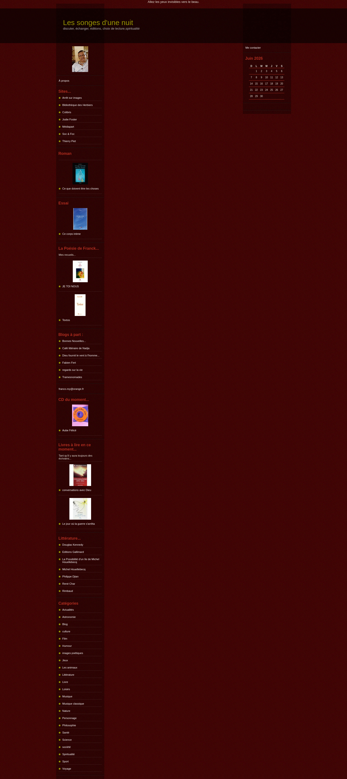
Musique (67, 696)
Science (67, 739)
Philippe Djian (70, 576)
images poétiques (72, 653)
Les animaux (69, 667)
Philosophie (69, 725)
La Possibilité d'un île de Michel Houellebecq (80, 560)
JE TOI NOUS (70, 286)
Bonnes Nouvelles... (74, 341)
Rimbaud (67, 590)
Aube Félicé (69, 430)
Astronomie (69, 616)
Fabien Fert (69, 362)
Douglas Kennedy (72, 544)
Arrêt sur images (72, 97)
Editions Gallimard (73, 551)
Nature (66, 710)
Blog (65, 624)
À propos (64, 80)
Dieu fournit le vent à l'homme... (81, 355)
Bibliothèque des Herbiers (77, 105)
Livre (65, 682)
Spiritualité (68, 754)
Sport (65, 761)
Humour (67, 645)
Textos (66, 320)
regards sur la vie (72, 369)
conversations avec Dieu (76, 490)
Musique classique (73, 703)
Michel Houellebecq (74, 569)
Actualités (68, 609)
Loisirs (66, 689)
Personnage (69, 718)
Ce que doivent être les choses (80, 188)
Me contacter (253, 47)
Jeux (65, 660)
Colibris (66, 112)
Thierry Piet (69, 141)
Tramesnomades (72, 377)
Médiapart (68, 126)
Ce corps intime (71, 233)
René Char (68, 583)
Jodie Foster (69, 119)
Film (64, 638)
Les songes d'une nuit (98, 22)
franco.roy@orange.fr (71, 388)
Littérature (68, 674)
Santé (65, 732)
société (66, 747)
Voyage (66, 768)
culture (66, 631)
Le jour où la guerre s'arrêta (78, 523)
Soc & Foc (68, 133)
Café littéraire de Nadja (76, 348)
